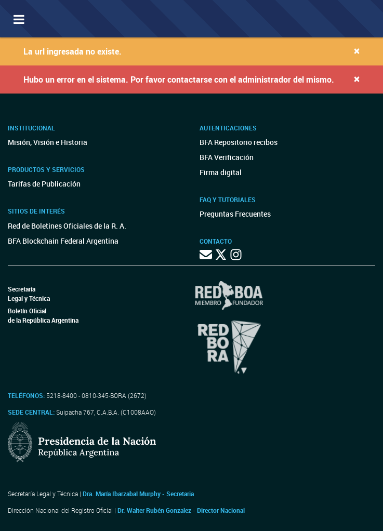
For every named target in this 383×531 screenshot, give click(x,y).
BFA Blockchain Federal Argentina (63, 241)
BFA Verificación (227, 157)
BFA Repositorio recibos (239, 142)
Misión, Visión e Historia (47, 142)
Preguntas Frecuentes (235, 214)
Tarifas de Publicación (44, 184)
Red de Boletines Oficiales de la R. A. (67, 226)
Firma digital (221, 172)
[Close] (357, 50)
